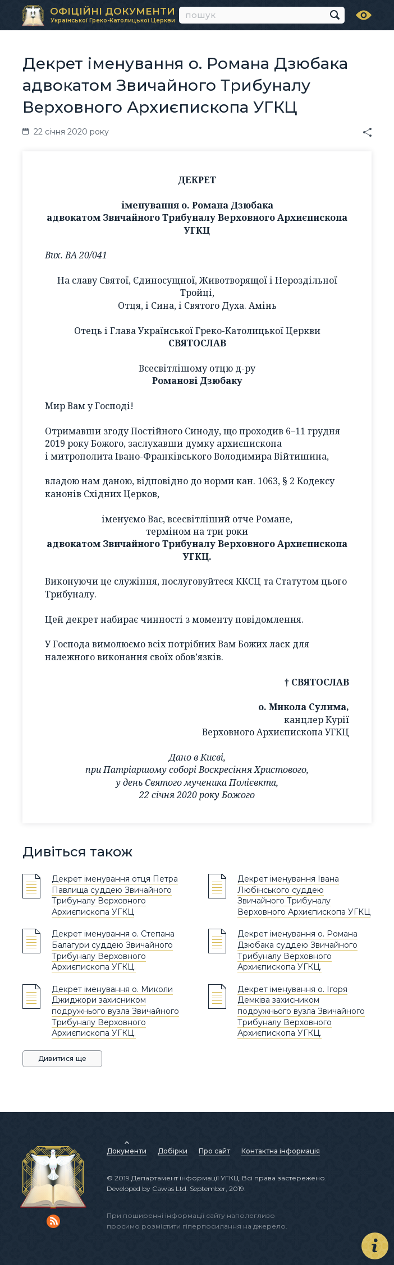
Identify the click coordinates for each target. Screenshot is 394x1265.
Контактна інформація (280, 1151)
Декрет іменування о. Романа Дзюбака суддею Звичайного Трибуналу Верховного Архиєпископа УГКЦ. (297, 950)
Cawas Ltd (169, 1188)
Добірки (172, 1151)
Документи (126, 1151)
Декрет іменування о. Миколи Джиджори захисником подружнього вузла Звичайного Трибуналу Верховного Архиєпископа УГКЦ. (115, 1011)
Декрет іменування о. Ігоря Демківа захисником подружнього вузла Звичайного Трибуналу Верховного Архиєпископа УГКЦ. (301, 1011)
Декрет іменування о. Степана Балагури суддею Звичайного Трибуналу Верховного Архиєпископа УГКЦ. (113, 950)
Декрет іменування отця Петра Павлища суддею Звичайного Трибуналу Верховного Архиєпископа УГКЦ (115, 895)
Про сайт (214, 1151)
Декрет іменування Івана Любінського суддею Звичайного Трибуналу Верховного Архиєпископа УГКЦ (303, 895)
